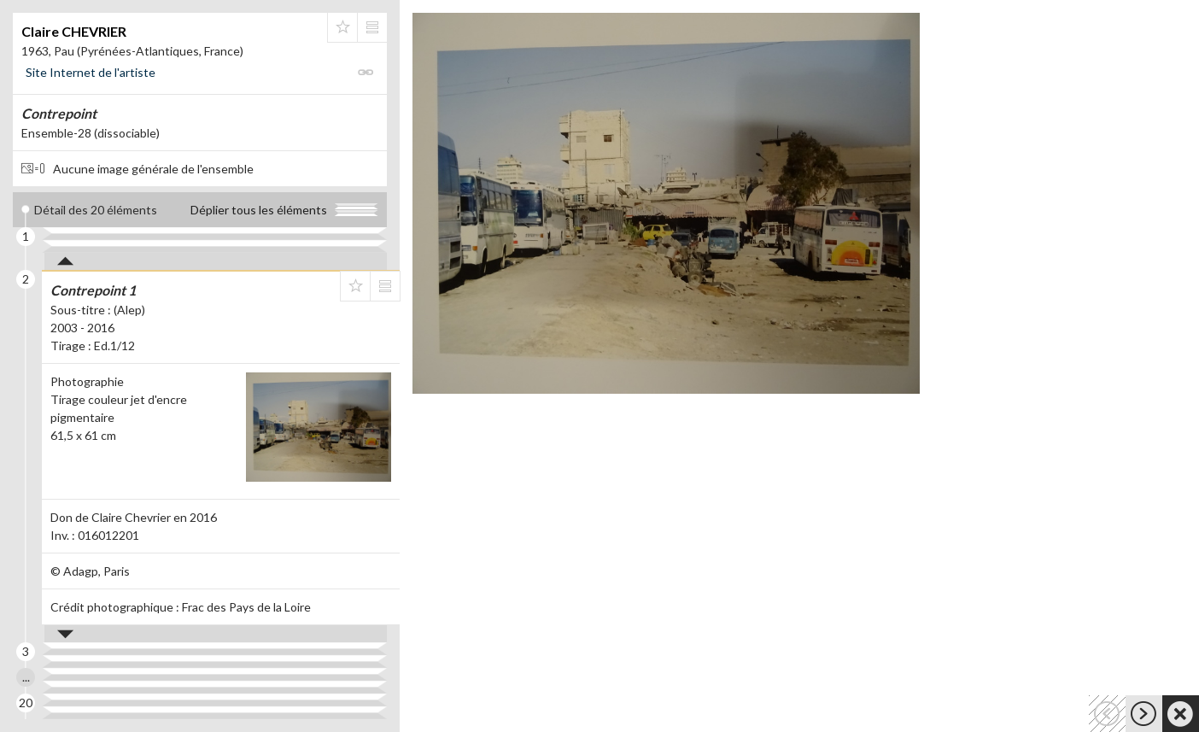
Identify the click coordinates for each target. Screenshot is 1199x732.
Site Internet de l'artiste (90, 72)
